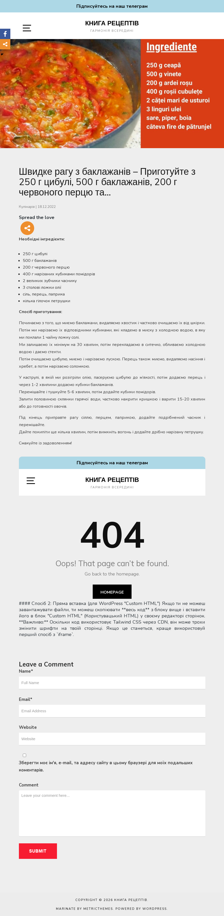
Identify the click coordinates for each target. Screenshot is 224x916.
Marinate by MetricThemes (84, 909)
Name (26, 671)
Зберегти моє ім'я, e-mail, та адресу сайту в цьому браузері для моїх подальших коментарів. (106, 766)
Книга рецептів (112, 23)
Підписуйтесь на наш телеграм (112, 6)
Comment (29, 785)
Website (28, 727)
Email (25, 699)
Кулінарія (27, 206)
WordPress (154, 909)
